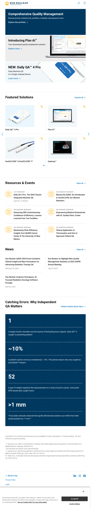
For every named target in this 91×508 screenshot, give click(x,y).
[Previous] (2, 134)
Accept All (74, 499)
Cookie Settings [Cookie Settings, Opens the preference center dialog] (74, 504)
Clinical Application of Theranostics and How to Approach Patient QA (66, 233)
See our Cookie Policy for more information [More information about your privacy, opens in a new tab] (32, 502)
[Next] (88, 134)
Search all (79, 98)
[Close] (83, 491)
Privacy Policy (10, 480)
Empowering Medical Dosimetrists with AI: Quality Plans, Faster (70, 214)
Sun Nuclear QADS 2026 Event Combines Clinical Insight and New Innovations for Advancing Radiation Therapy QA (22, 262)
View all (80, 183)
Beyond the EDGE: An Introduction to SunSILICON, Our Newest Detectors (70, 198)
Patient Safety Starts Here (72, 307)
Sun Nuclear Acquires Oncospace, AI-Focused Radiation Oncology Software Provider (21, 280)
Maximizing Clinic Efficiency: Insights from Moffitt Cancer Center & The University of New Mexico (27, 234)
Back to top (12, 476)
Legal (7, 484)
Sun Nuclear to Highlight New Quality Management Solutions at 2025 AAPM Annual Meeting (64, 262)
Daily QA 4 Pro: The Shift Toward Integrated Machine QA (27, 196)
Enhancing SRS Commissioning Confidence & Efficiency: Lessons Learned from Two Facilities (28, 215)
